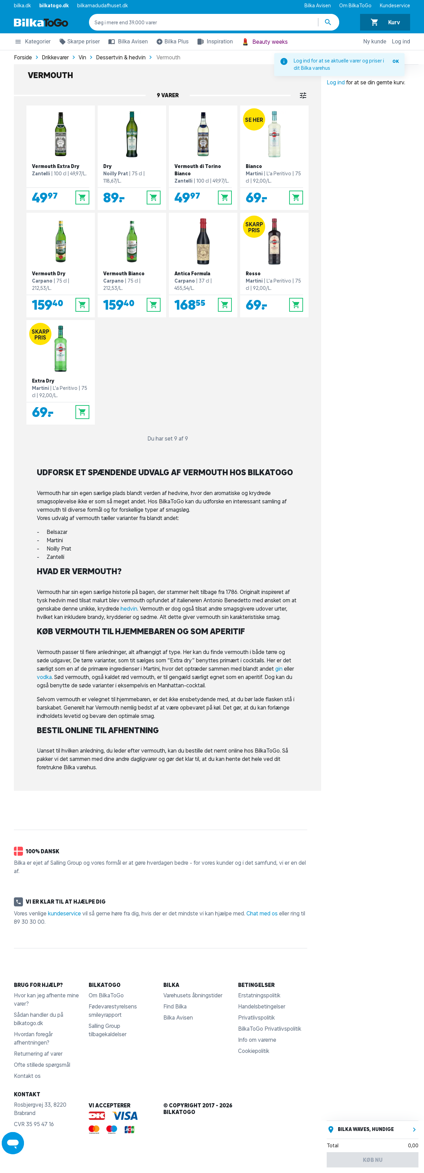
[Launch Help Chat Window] (13, 1143)
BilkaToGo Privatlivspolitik (269, 1028)
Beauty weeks (264, 42)
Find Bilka (175, 1006)
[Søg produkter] (328, 22)
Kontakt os (27, 1076)
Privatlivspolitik (256, 1017)
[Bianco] (274, 158)
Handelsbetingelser (261, 1006)
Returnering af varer (38, 1053)
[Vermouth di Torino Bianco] (203, 158)
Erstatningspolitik (259, 995)
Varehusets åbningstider (192, 995)
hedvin (129, 608)
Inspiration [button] (213, 41)
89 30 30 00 (29, 922)
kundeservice (64, 913)
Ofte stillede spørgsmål (42, 1065)
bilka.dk (22, 5)
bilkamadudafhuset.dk (102, 5)
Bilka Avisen (317, 5)
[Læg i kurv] (82, 197)
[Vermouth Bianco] (132, 265)
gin (279, 668)
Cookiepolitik (253, 1051)
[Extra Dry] (60, 372)
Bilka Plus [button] (171, 42)
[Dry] (132, 158)
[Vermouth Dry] (60, 265)
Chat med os (262, 913)
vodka (44, 677)
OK (395, 61)
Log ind (401, 41)
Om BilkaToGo (355, 5)
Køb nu (373, 1160)
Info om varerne (257, 1040)
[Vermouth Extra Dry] (60, 158)
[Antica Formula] (203, 265)
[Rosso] (274, 265)
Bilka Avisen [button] (126, 41)
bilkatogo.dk (54, 5)
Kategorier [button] (32, 42)
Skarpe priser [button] (78, 42)
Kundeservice (395, 5)
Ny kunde (374, 41)
